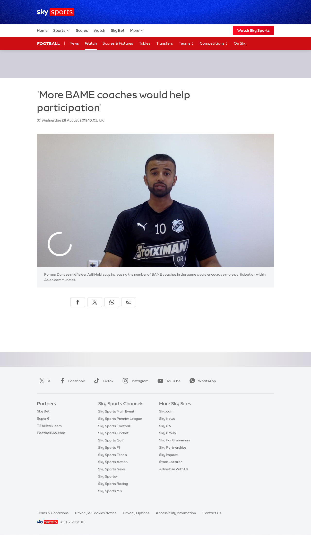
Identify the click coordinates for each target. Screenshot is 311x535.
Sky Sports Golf (111, 440)
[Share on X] (94, 302)
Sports (61, 31)
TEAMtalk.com (49, 426)
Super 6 (43, 418)
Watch (99, 30)
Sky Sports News (112, 469)
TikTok (102, 381)
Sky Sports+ (108, 476)
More (137, 31)
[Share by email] (128, 302)
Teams (186, 43)
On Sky (240, 43)
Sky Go (165, 426)
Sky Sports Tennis (112, 454)
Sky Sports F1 (109, 447)
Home (42, 30)
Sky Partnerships (173, 447)
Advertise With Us (173, 469)
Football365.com (51, 433)
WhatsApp (201, 381)
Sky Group (167, 433)
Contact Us (211, 513)
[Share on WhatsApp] (111, 302)
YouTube (168, 381)
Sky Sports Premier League (120, 418)
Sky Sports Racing (113, 483)
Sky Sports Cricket (113, 433)
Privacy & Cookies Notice (95, 513)
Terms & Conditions (53, 513)
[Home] (55, 12)
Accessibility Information (176, 513)
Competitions (214, 43)
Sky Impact (168, 454)
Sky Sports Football (114, 426)
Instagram (134, 381)
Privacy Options (136, 513)
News (74, 43)
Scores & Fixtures (118, 43)
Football (48, 43)
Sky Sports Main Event (116, 411)
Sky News (167, 418)
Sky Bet (118, 30)
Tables (144, 43)
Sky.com (166, 411)
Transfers (164, 43)
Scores (82, 30)
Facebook (71, 381)
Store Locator (170, 461)
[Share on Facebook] (77, 302)
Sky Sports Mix (110, 491)
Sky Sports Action (113, 461)
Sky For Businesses (174, 440)
